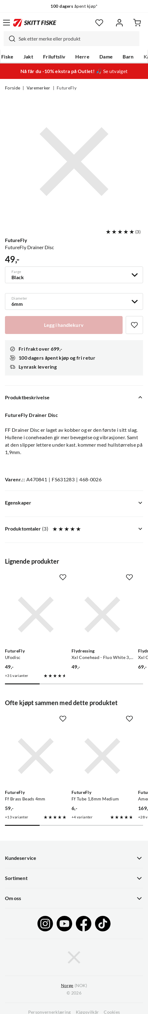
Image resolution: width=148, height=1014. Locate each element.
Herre (82, 56)
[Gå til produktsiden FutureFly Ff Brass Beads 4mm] (36, 756)
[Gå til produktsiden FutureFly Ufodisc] (36, 614)
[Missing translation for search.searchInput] (9, 39)
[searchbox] (77, 39)
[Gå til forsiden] (34, 23)
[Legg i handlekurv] (64, 325)
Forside (12, 87)
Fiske (7, 56)
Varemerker (38, 87)
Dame (106, 56)
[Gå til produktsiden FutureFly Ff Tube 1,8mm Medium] (102, 756)
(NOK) (74, 985)
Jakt (28, 56)
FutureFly (66, 87)
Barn (128, 56)
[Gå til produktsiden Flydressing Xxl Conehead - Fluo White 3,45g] (102, 614)
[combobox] (71, 38)
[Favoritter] (99, 22)
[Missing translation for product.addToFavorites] (134, 325)
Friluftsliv (54, 56)
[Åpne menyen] (6, 22)
